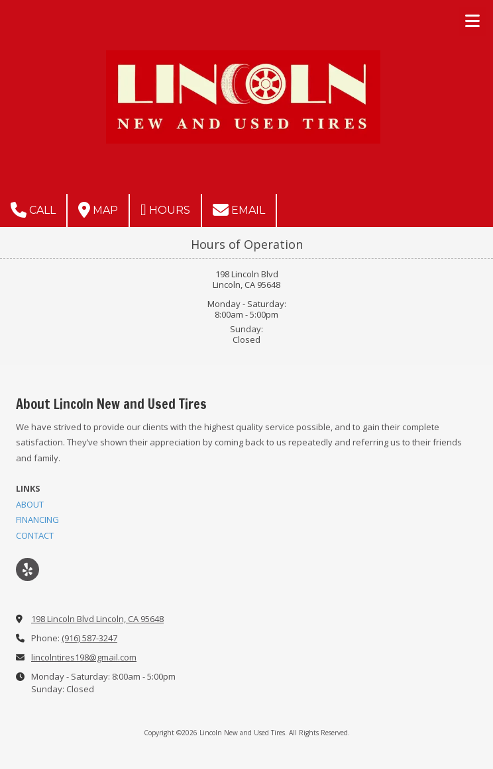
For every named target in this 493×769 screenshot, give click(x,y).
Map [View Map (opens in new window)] (98, 210)
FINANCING (37, 519)
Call (33, 210)
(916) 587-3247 (89, 638)
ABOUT (30, 504)
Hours (165, 210)
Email (239, 210)
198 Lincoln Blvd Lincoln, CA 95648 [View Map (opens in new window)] (97, 619)
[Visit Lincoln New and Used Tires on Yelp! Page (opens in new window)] (27, 569)
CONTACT (35, 535)
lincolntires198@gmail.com (84, 657)
